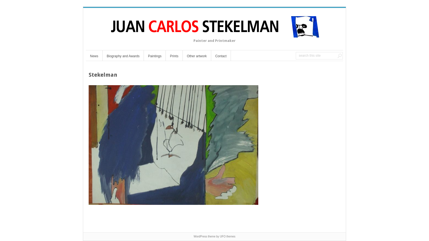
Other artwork (197, 56)
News (94, 56)
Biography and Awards (123, 56)
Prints (174, 56)
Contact (221, 56)
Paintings (154, 56)
